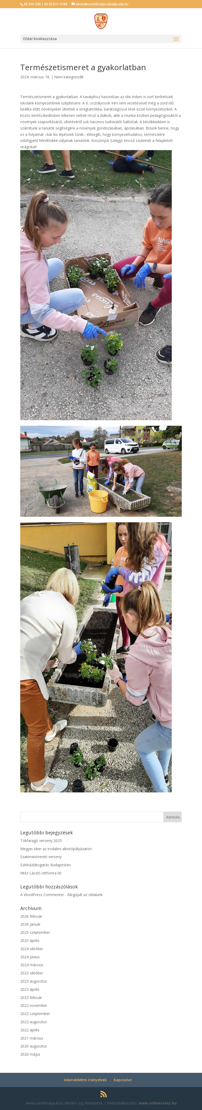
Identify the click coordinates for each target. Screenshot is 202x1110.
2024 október (31, 948)
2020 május (30, 1054)
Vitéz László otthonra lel (40, 872)
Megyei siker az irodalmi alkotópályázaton (56, 848)
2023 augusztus (33, 981)
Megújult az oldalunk (85, 894)
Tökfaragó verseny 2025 (41, 840)
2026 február (31, 916)
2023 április (29, 989)
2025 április (29, 940)
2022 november (33, 1005)
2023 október (31, 972)
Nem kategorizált (69, 76)
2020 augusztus (33, 1046)
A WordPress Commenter (42, 894)
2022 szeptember (35, 1013)
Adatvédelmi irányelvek (85, 1079)
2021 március (31, 1038)
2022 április (29, 1029)
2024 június (30, 956)
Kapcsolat (123, 1079)
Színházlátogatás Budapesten (45, 864)
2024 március (31, 964)
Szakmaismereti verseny (41, 856)
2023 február (31, 997)
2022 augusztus (33, 1021)
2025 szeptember (35, 932)
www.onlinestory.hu (157, 1103)
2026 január (30, 924)
